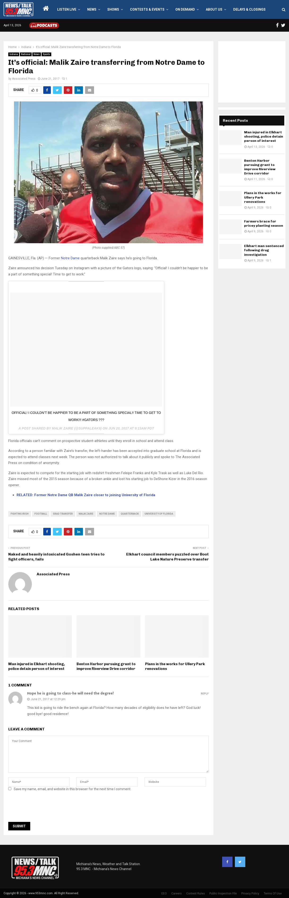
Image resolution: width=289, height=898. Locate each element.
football (41, 513)
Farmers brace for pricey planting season (263, 223)
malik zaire (86, 513)
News (91, 9)
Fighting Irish (20, 513)
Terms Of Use (273, 893)
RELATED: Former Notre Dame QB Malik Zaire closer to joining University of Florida (86, 495)
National (25, 54)
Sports (46, 54)
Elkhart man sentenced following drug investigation (264, 250)
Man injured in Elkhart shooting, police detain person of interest (36, 666)
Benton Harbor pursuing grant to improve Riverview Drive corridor (106, 666)
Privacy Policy (250, 893)
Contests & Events (147, 9)
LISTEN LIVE (66, 9)
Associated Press (23, 78)
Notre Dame (70, 258)
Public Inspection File (223, 893)
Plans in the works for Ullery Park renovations (262, 197)
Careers (176, 893)
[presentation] (44, 808)
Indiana (13, 54)
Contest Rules (195, 893)
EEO (164, 893)
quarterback (130, 513)
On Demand (185, 9)
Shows (113, 9)
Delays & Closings (249, 9)
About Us (214, 9)
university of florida (159, 513)
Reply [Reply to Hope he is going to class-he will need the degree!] (205, 693)
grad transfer (63, 513)
